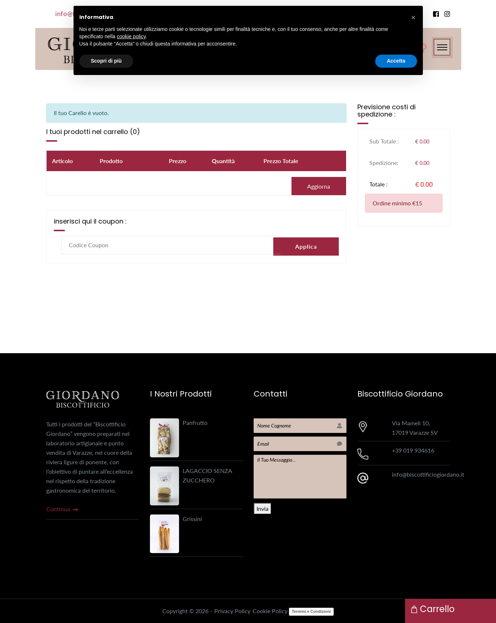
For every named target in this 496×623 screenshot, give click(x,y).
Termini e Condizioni (311, 611)
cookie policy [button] (131, 36)
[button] (413, 17)
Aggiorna (318, 186)
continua (61, 508)
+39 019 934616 (413, 450)
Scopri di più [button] (106, 61)
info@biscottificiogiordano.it (428, 474)
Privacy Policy (232, 610)
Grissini (192, 518)
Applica (306, 244)
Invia (263, 508)
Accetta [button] (396, 61)
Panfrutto (195, 422)
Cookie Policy (270, 610)
